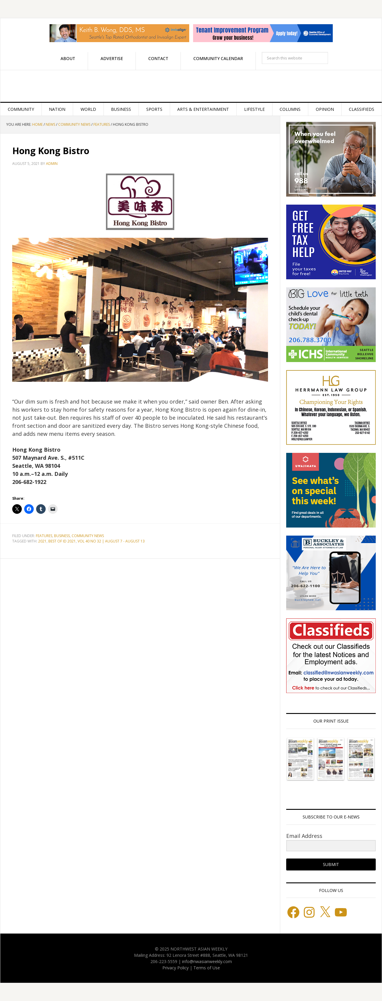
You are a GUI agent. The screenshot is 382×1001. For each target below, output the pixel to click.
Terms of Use (206, 968)
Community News (88, 535)
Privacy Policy (175, 968)
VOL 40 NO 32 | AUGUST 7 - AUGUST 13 (111, 541)
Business (62, 535)
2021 (42, 541)
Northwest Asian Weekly (191, 86)
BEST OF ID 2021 (62, 541)
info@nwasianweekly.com (207, 961)
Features (44, 535)
